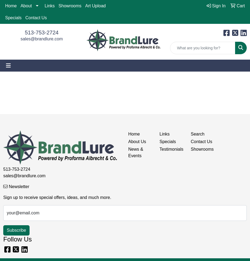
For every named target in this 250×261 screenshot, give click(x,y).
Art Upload (95, 6)
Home (11, 6)
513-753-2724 (42, 33)
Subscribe (16, 230)
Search (198, 134)
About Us (137, 141)
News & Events (135, 152)
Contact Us (36, 17)
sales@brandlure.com (42, 39)
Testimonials (171, 149)
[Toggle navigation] (8, 65)
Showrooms (70, 6)
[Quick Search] (202, 48)
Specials (13, 17)
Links (50, 6)
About (26, 6)
